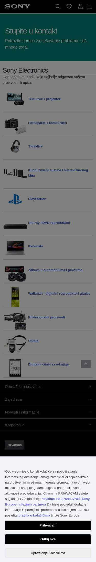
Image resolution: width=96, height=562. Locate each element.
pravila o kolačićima (34, 515)
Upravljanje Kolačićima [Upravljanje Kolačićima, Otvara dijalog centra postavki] (48, 553)
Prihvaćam (48, 525)
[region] (48, 509)
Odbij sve (48, 539)
